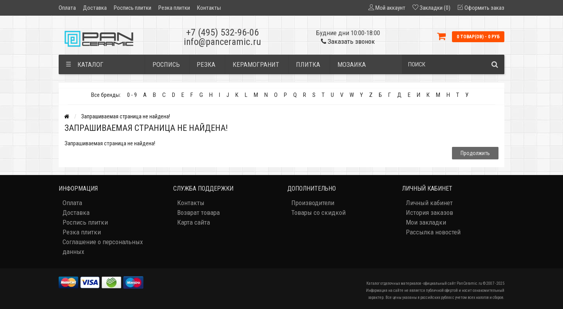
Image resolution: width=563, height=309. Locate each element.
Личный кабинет (429, 203)
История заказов (429, 212)
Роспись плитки (132, 7)
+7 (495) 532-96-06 (222, 32)
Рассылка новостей (433, 232)
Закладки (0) (435, 7)
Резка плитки (174, 7)
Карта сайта (193, 222)
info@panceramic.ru (222, 41)
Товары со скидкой (318, 212)
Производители (312, 203)
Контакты (209, 7)
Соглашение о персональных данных (103, 246)
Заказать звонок (348, 41)
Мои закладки (426, 222)
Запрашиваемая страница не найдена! (125, 116)
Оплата (67, 7)
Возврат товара (198, 212)
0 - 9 (132, 94)
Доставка (95, 7)
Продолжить (475, 153)
